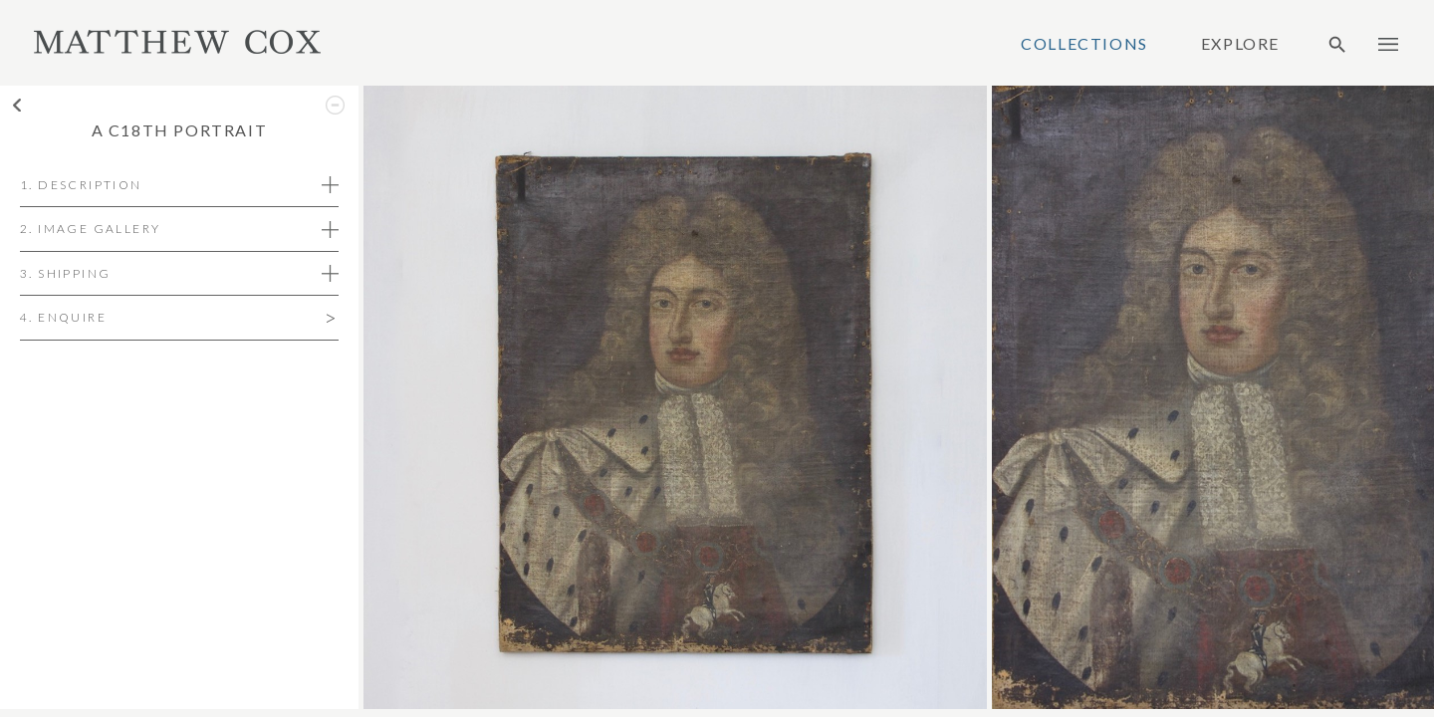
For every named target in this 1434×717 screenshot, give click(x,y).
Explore (1240, 44)
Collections (1084, 44)
